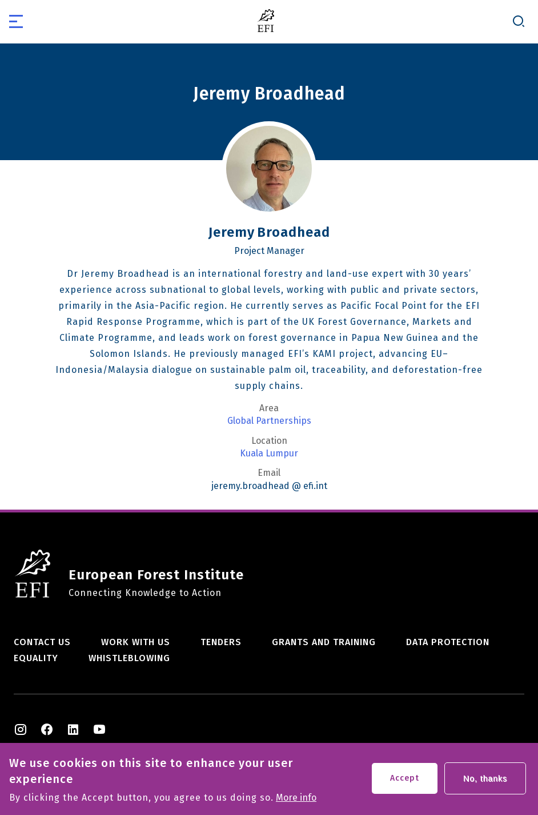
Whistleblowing (129, 658)
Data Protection (447, 642)
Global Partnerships (269, 421)
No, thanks (485, 778)
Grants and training (324, 642)
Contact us (42, 642)
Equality (36, 658)
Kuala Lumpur (269, 453)
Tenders (221, 642)
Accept (404, 778)
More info (296, 798)
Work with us (135, 642)
